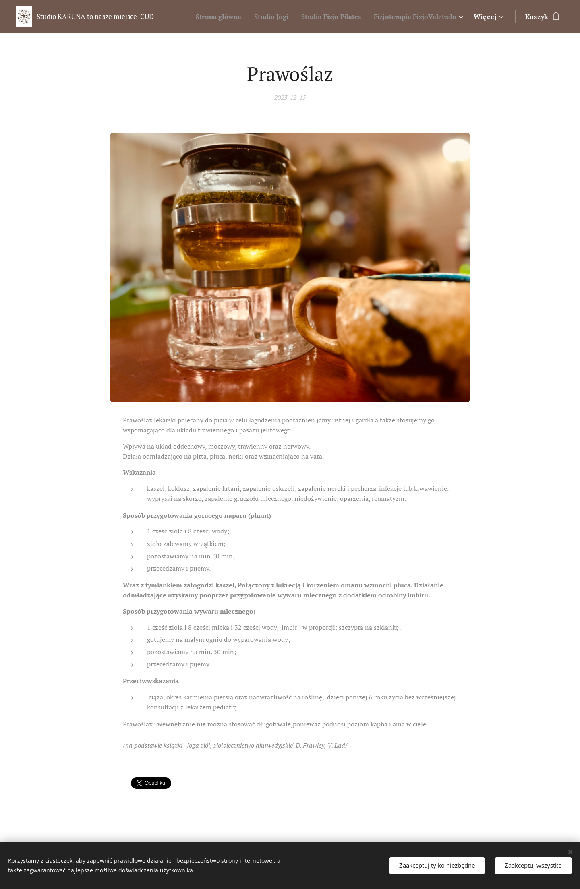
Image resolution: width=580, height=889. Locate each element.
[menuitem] (203, 16)
